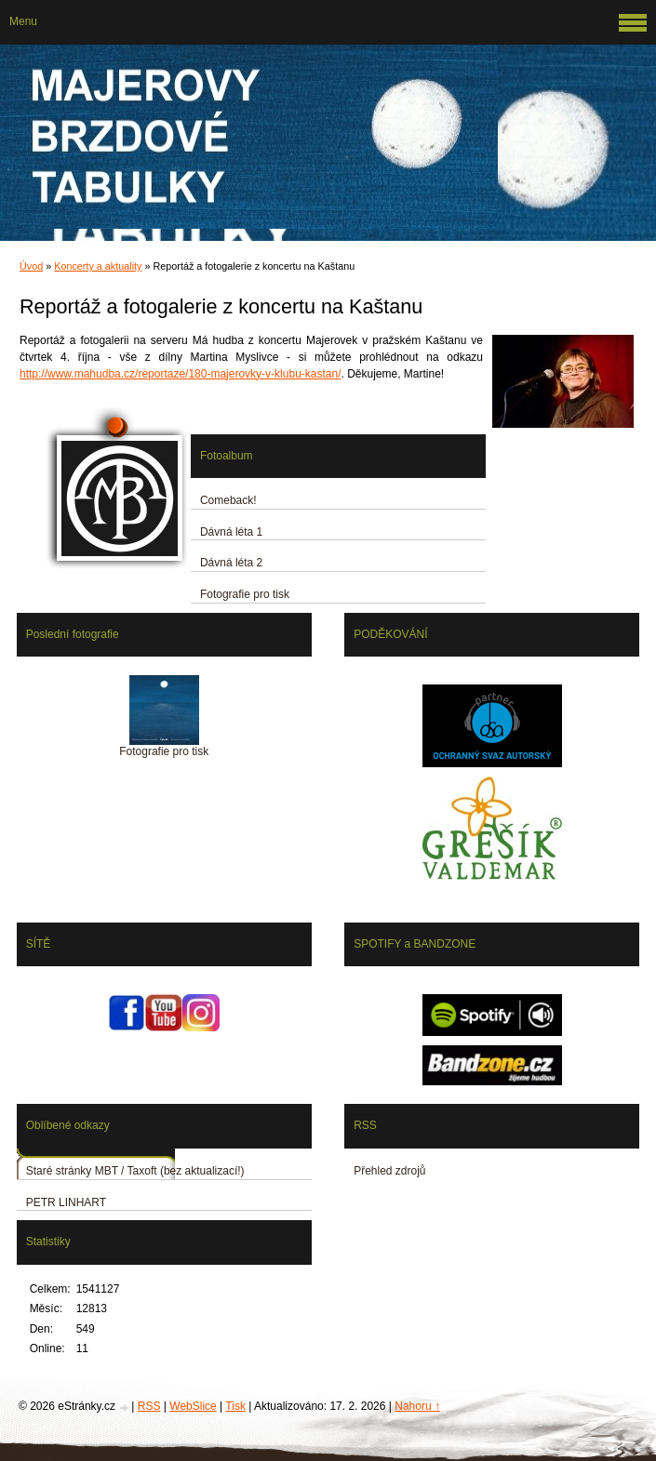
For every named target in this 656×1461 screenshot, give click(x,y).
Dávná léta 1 (231, 531)
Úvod (31, 266)
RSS (149, 1406)
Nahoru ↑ (417, 1406)
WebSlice (192, 1406)
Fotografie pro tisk (244, 594)
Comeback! (228, 500)
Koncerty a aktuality (97, 266)
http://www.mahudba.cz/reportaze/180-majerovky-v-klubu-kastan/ (180, 373)
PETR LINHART (66, 1202)
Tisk (235, 1406)
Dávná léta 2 (231, 562)
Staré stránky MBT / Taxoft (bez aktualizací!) (135, 1170)
